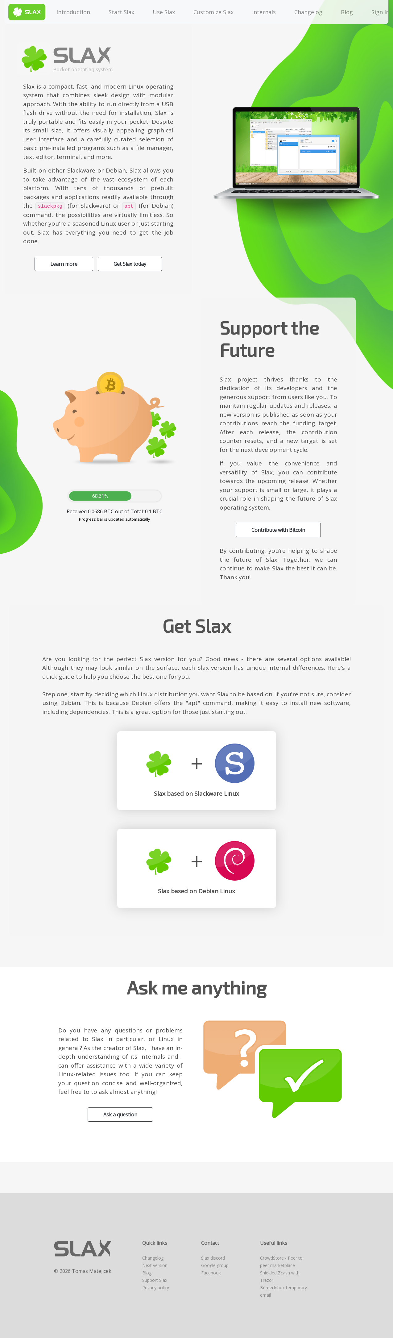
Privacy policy (155, 1287)
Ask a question (120, 1114)
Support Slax (154, 1280)
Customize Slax (213, 12)
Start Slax (121, 12)
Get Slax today (130, 264)
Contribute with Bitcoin (278, 530)
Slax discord (213, 1258)
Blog (347, 12)
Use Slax (164, 12)
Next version (155, 1265)
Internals (264, 12)
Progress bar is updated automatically (114, 519)
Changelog (308, 12)
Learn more (63, 264)
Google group (215, 1265)
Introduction (73, 12)
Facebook (211, 1273)
